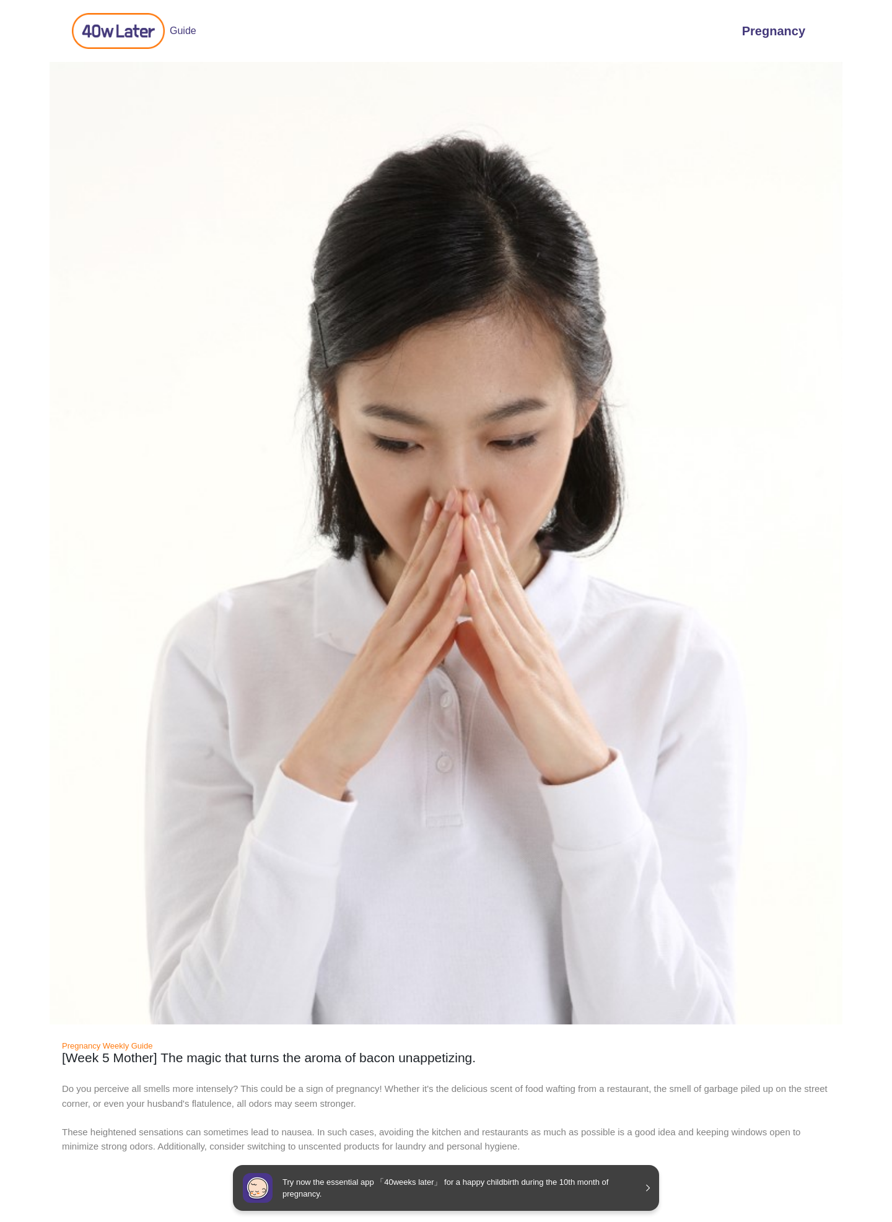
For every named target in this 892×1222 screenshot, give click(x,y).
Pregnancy (773, 31)
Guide (134, 31)
